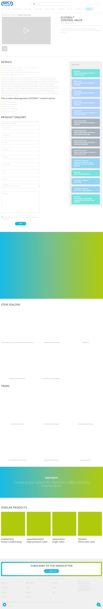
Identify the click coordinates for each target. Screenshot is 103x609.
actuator (13, 101)
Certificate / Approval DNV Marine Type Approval (85, 189)
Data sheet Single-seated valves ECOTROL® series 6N (85, 92)
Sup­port (38, 10)
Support (4, 596)
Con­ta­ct (79, 10)
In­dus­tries (17, 10)
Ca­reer (61, 10)
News (69, 10)
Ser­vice (28, 10)
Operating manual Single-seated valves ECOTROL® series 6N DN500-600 (85, 141)
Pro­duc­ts (5, 10)
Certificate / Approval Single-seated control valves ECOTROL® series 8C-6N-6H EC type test (85, 162)
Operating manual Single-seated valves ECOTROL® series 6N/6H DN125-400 (85, 132)
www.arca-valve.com (84, 590)
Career (28, 592)
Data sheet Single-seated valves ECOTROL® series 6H (85, 102)
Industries (4, 587)
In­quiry (89, 9)
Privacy (54, 587)
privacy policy (25, 216)
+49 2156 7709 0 (84, 584)
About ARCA (49, 10)
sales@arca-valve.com (85, 588)
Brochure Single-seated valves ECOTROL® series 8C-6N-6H (85, 72)
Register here (51, 570)
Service (3, 592)
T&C (53, 592)
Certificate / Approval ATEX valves (85, 180)
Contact (28, 596)
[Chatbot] (4, 604)
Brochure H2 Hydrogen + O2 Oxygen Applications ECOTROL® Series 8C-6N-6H (85, 198)
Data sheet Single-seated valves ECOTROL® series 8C (85, 82)
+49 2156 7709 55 (84, 586)
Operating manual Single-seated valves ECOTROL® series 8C (85, 122)
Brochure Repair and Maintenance (85, 172)
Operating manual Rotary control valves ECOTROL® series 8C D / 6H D (85, 151)
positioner (14, 103)
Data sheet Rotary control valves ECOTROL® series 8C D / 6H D (85, 112)
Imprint (54, 582)
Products (4, 582)
